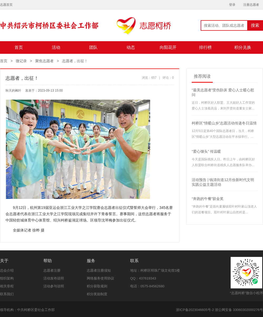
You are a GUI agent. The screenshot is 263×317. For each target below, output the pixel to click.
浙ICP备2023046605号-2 (195, 310)
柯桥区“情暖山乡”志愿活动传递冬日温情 (224, 123)
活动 (56, 47)
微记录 (21, 61)
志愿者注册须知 (99, 270)
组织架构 (7, 278)
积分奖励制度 (97, 294)
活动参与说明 (53, 286)
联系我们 (7, 294)
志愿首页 (6, 5)
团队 (93, 47)
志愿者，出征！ (75, 61)
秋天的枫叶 (13, 90)
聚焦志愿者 (44, 61)
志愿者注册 (51, 270)
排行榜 (205, 47)
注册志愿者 (251, 5)
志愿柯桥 (85, 29)
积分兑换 (242, 47)
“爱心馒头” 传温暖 (206, 151)
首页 (18, 47)
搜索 (255, 25)
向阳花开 (168, 47)
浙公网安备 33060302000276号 (239, 310)
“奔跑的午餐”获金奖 (208, 199)
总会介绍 (7, 270)
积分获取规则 (97, 286)
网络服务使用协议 (100, 278)
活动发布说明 (53, 278)
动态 (131, 47)
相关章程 (7, 286)
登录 (232, 5)
